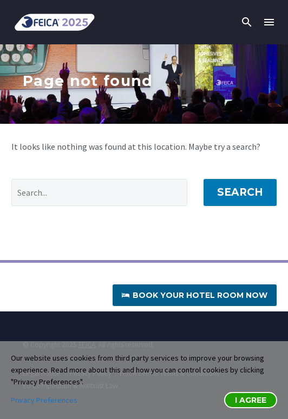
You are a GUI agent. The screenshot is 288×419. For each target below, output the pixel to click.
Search (240, 192)
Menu (269, 22)
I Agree (250, 400)
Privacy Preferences (44, 400)
